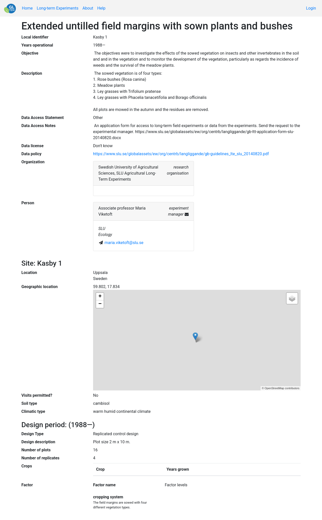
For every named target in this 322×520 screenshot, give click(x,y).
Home (27, 8)
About (88, 8)
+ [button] (100, 296)
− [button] (100, 304)
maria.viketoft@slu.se (124, 242)
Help (101, 8)
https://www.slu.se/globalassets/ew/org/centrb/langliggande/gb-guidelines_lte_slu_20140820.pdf (181, 153)
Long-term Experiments (57, 8)
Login (311, 8)
